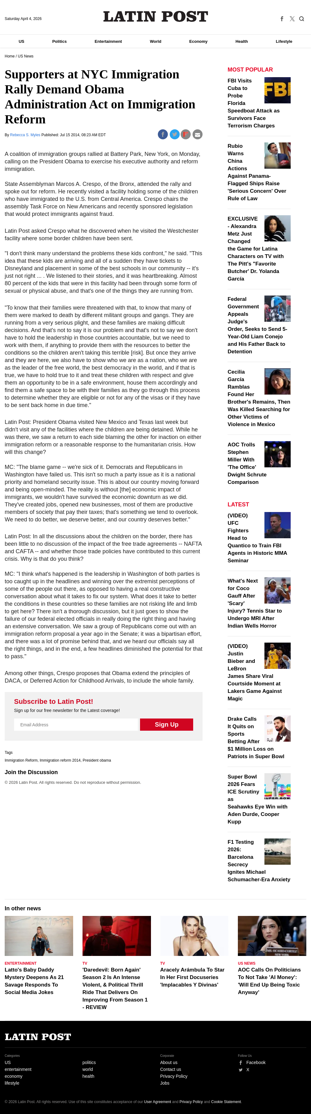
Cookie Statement (226, 1102)
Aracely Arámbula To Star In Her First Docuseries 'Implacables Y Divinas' (192, 977)
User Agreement (157, 1102)
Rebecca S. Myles (25, 135)
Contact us (170, 1069)
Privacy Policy (174, 1076)
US (21, 41)
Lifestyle (284, 41)
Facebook (255, 1062)
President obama (97, 760)
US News (25, 56)
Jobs (165, 1083)
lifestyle (12, 1083)
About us (169, 1062)
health (88, 1076)
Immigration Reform (21, 760)
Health (241, 41)
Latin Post (155, 16)
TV (85, 963)
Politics (59, 41)
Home (10, 56)
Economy (198, 41)
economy (14, 1076)
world (88, 1069)
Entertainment (108, 41)
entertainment (18, 1069)
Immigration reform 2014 (60, 760)
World (156, 41)
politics (89, 1062)
